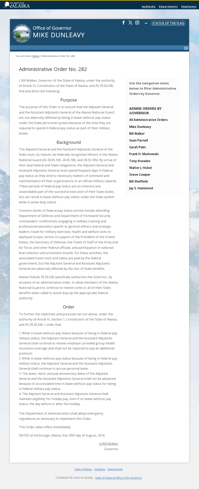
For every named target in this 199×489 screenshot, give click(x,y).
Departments (168, 6)
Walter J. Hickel (140, 168)
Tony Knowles (139, 161)
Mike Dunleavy (140, 127)
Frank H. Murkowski (144, 154)
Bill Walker (137, 133)
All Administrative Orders (148, 120)
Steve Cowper (140, 174)
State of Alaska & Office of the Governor (118, 477)
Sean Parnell (138, 140)
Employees (188, 6)
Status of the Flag (168, 23)
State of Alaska (26, 5)
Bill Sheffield (138, 181)
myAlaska (148, 6)
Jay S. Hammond (141, 188)
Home (35, 56)
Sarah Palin (137, 147)
